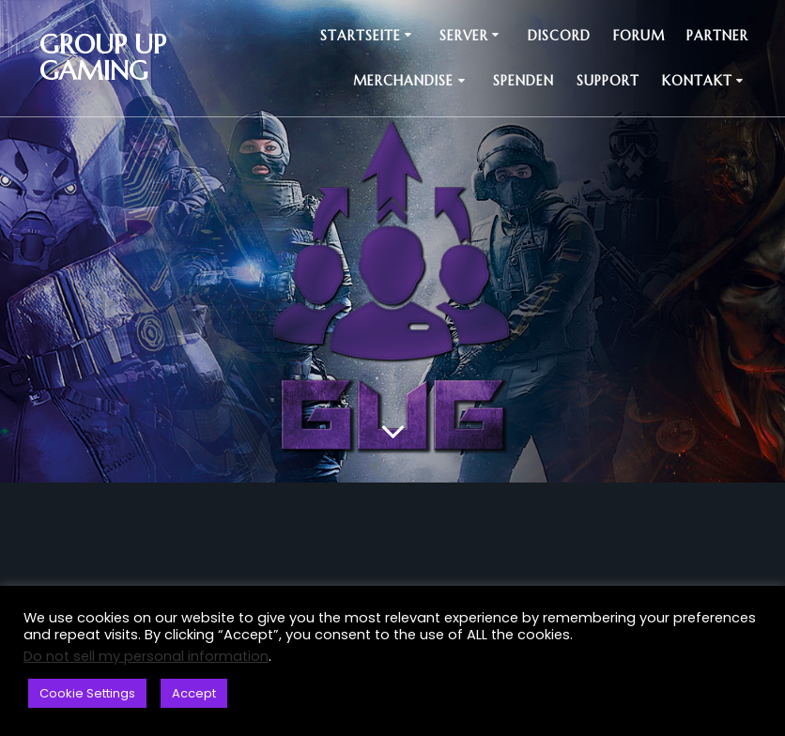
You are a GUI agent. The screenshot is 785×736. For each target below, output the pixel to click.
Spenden (523, 80)
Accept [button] (194, 693)
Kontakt (697, 80)
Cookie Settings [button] (87, 693)
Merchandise (403, 80)
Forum (639, 35)
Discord (559, 35)
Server (463, 35)
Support (608, 80)
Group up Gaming (102, 58)
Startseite (360, 35)
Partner (717, 35)
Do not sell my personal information (146, 656)
